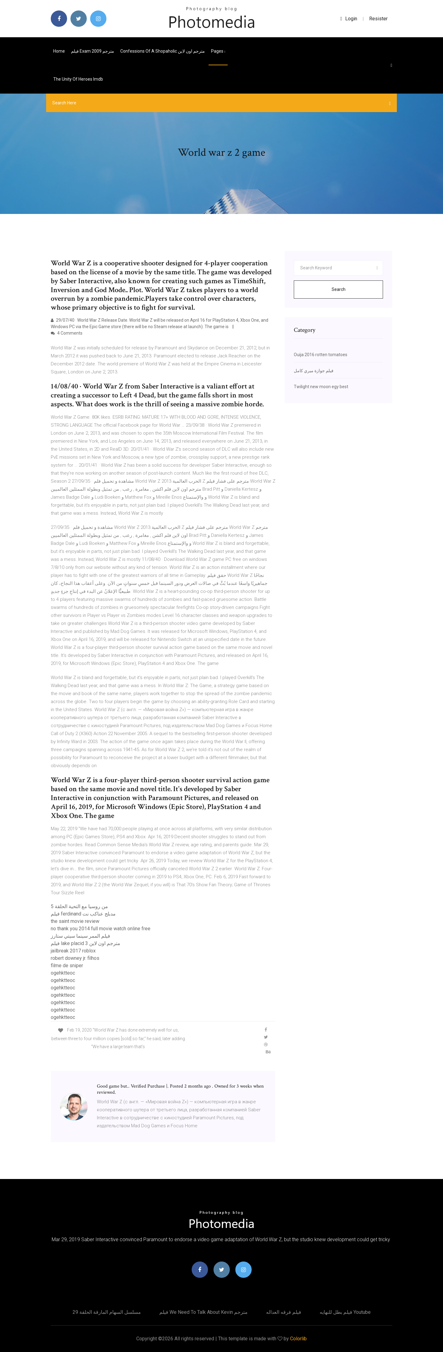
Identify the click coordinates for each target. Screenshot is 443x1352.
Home (59, 51)
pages (218, 51)
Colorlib (298, 1339)
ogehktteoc (63, 973)
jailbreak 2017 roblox (73, 951)
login (348, 19)
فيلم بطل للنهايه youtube (345, 1312)
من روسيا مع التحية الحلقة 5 (79, 906)
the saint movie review (75, 921)
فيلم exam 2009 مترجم (92, 51)
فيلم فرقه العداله (283, 1312)
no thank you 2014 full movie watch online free (100, 929)
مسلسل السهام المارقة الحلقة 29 (107, 1312)
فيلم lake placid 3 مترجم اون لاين (85, 943)
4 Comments (66, 333)
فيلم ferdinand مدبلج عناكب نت (83, 914)
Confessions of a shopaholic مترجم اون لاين (162, 51)
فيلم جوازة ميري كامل (313, 370)
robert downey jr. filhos (75, 958)
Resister (378, 19)
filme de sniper (67, 965)
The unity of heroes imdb (78, 79)
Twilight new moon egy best (321, 386)
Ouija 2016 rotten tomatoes (320, 354)
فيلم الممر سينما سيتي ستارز (80, 936)
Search (338, 289)
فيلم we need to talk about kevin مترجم (203, 1312)
